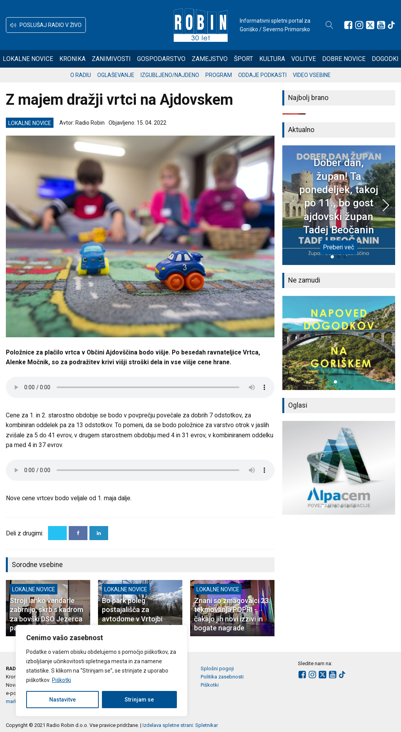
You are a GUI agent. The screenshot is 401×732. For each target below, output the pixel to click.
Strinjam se (139, 699)
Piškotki (61, 680)
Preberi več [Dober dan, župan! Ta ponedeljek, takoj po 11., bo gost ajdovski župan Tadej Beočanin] (338, 247)
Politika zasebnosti (222, 677)
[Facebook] (78, 533)
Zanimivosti (111, 59)
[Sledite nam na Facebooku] (348, 25)
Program (218, 75)
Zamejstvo (210, 59)
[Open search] (329, 25)
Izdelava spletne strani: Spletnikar (180, 725)
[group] (338, 343)
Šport (243, 59)
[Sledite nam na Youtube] (381, 25)
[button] (46, 25)
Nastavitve (62, 699)
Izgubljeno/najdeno (170, 75)
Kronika (72, 59)
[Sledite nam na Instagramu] (359, 25)
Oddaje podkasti (262, 75)
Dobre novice (343, 59)
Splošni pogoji (217, 668)
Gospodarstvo (161, 59)
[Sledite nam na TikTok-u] (391, 25)
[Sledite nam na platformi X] (370, 25)
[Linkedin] (98, 533)
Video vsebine (312, 75)
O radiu (80, 75)
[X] (57, 533)
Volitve (303, 59)
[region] (101, 670)
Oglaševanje (115, 75)
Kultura (272, 59)
